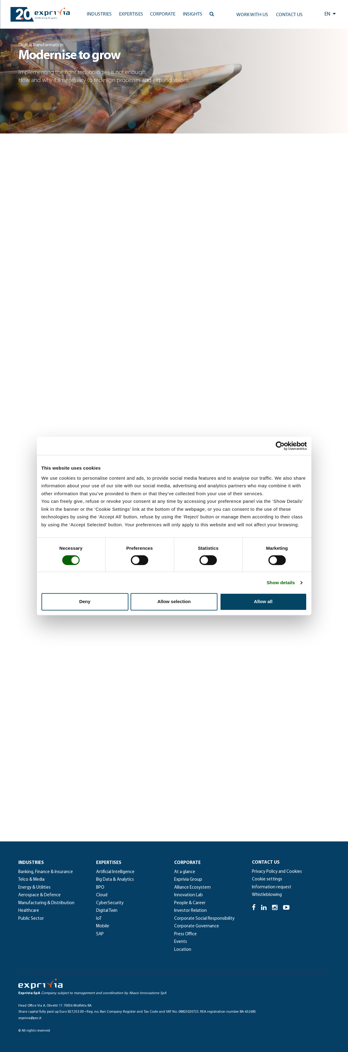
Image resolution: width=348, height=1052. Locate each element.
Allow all (263, 601)
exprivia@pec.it (29, 1018)
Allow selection (174, 601)
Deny (85, 601)
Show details (281, 582)
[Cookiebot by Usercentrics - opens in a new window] (280, 445)
